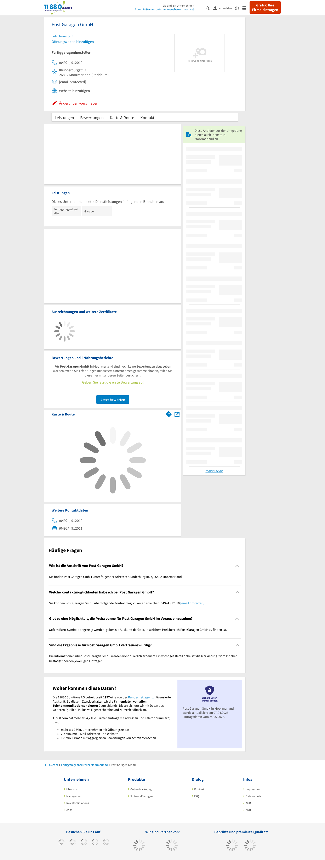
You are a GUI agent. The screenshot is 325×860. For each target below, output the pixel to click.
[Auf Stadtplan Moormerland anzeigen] (177, 414)
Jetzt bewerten (113, 399)
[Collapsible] (237, 565)
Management (74, 796)
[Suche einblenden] (209, 8)
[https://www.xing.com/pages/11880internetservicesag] (95, 842)
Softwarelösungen (141, 796)
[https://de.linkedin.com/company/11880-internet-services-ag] (106, 842)
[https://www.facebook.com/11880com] (61, 842)
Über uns (72, 789)
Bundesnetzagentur (142, 697)
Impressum (253, 789)
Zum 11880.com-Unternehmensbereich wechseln (165, 9)
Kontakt (147, 117)
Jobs (69, 810)
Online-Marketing (141, 789)
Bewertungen (92, 117)
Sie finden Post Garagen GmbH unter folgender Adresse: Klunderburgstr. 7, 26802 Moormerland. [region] (116, 577)
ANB (248, 810)
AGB (248, 803)
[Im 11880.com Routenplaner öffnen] (169, 413)
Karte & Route (122, 117)
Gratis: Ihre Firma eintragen (265, 7)
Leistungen (64, 117)
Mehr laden (214, 471)
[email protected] (192, 603)
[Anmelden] (224, 8)
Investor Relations (77, 803)
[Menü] (246, 8)
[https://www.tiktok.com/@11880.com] (73, 842)
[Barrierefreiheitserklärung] (238, 8)
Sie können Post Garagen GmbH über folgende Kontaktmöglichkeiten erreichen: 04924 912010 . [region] (127, 603)
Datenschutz (253, 796)
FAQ (196, 796)
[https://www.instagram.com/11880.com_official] (84, 842)
